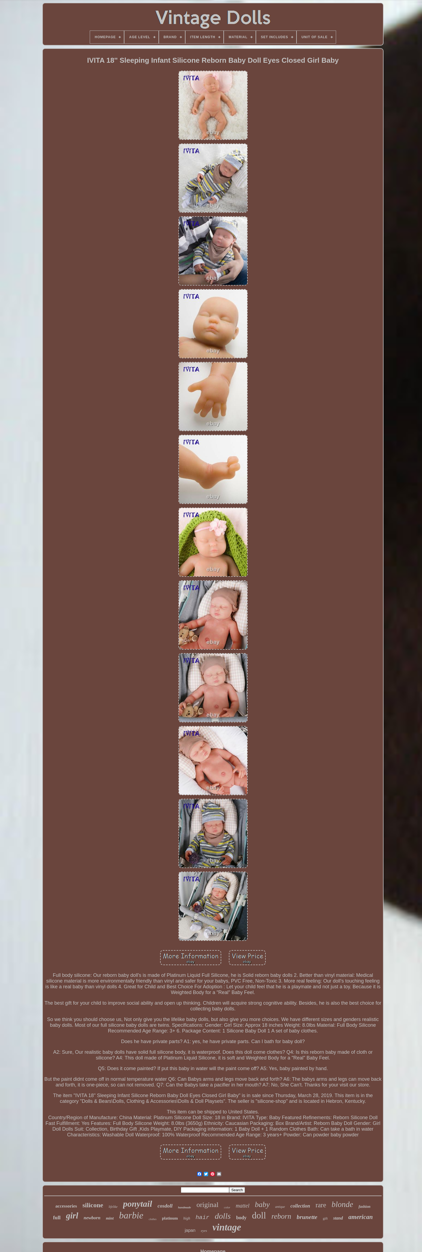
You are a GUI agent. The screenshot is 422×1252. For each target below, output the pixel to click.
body (241, 1217)
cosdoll (165, 1206)
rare (321, 1205)
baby (262, 1204)
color (227, 1207)
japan (190, 1230)
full (57, 1217)
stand (338, 1218)
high (186, 1218)
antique (280, 1207)
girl (72, 1215)
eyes (204, 1231)
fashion (364, 1207)
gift (325, 1218)
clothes (152, 1219)
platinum (170, 1218)
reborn (281, 1216)
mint (109, 1218)
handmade (184, 1207)
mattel (242, 1206)
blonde (342, 1204)
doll (259, 1215)
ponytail (137, 1204)
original (207, 1205)
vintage (227, 1227)
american (360, 1217)
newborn (92, 1217)
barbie (131, 1215)
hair (202, 1217)
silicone (92, 1205)
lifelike (113, 1207)
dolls (223, 1215)
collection (300, 1206)
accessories (66, 1206)
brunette (307, 1217)
